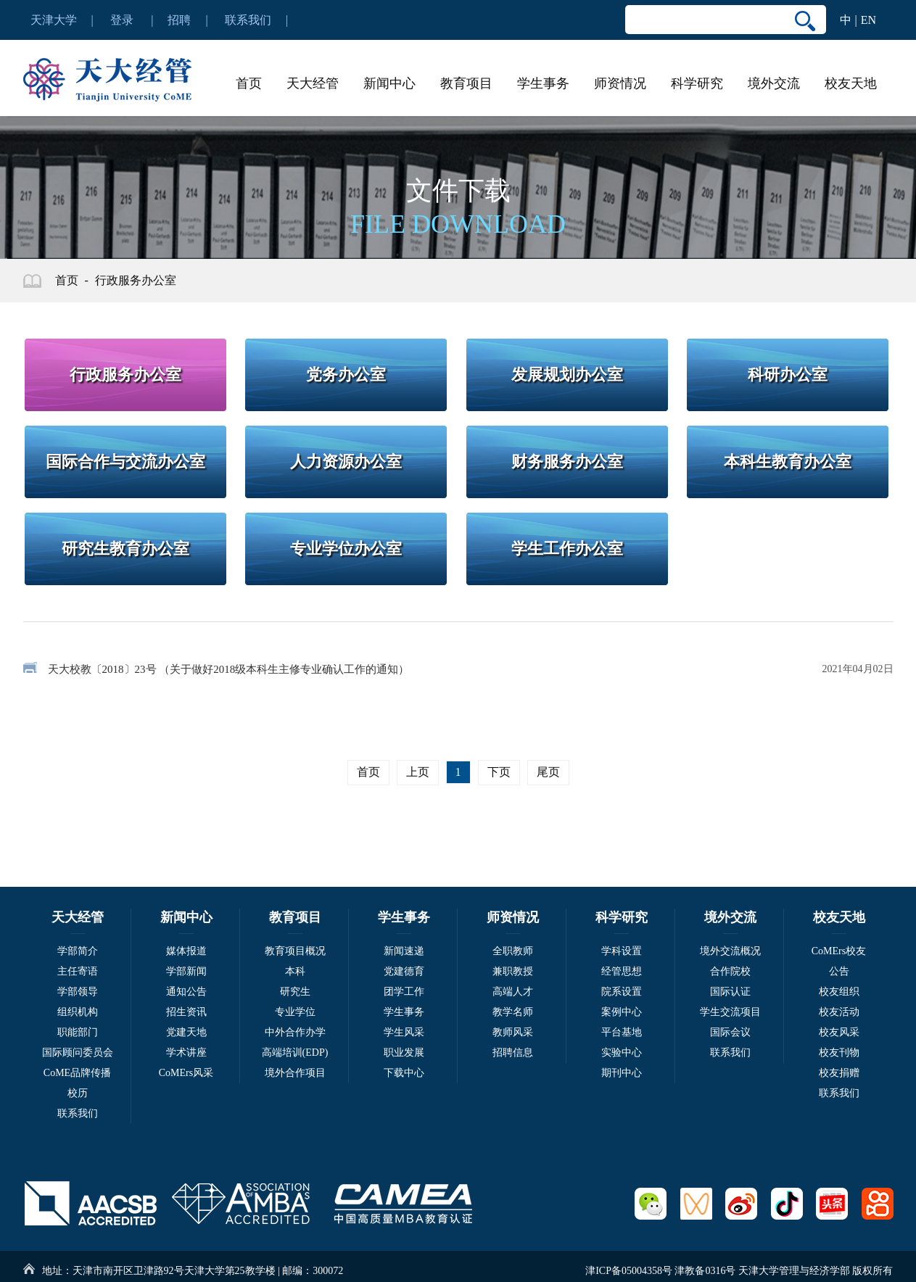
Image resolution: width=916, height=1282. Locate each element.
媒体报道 (186, 951)
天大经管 (312, 83)
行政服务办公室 (135, 280)
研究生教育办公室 (125, 548)
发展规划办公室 (567, 374)
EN (868, 20)
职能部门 (77, 1032)
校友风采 (839, 1032)
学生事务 (543, 83)
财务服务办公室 (567, 461)
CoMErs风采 (186, 1072)
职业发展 (404, 1052)
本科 (295, 971)
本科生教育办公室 (787, 461)
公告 (839, 971)
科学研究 (697, 83)
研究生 (295, 991)
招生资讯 (186, 1011)
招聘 (179, 20)
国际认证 (730, 991)
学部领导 (77, 991)
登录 (121, 20)
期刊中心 (621, 1072)
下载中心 (404, 1072)
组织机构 (77, 1011)
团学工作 (404, 991)
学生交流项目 (730, 1011)
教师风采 (512, 1032)
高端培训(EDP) (295, 1052)
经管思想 (621, 971)
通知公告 (186, 991)
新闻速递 (404, 951)
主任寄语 (77, 971)
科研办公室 (788, 374)
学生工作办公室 (567, 548)
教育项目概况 (295, 951)
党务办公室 (346, 374)
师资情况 (620, 83)
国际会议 (730, 1032)
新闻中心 (389, 83)
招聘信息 (512, 1052)
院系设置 (621, 991)
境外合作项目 (295, 1072)
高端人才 (512, 991)
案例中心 (621, 1011)
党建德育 (404, 971)
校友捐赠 (839, 1072)
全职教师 (512, 951)
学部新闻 (186, 971)
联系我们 (248, 20)
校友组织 (839, 991)
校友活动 (839, 1011)
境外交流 (774, 83)
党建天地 (186, 1032)
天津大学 (53, 20)
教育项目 (466, 83)
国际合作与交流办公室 (125, 461)
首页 (249, 83)
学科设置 (621, 951)
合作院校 (730, 971)
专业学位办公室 (346, 548)
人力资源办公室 (346, 461)
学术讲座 (186, 1052)
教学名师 (512, 1011)
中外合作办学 (295, 1032)
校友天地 (851, 83)
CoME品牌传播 (77, 1072)
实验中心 (621, 1052)
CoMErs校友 (839, 951)
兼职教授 (512, 971)
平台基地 (621, 1032)
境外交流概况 (730, 951)
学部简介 (77, 951)
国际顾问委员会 (77, 1052)
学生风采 (404, 1032)
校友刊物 (839, 1052)
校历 (77, 1093)
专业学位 (295, 1011)
